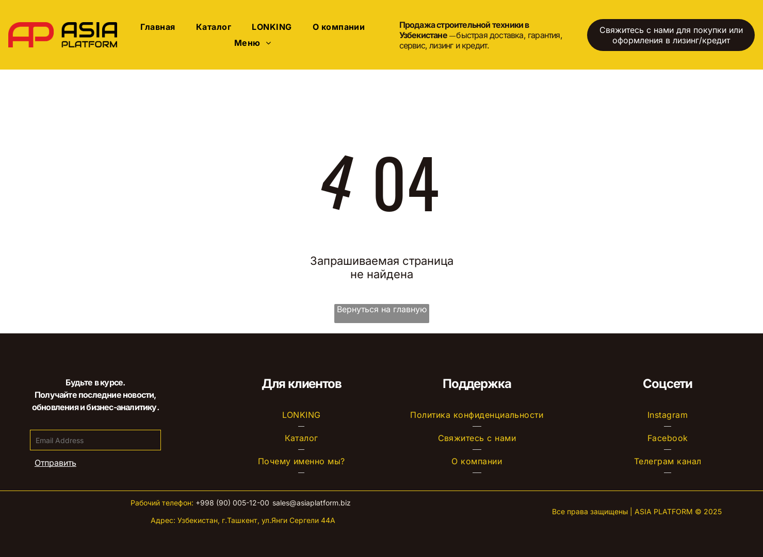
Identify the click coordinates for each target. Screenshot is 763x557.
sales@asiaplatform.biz (311, 502)
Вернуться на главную (382, 309)
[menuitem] (158, 27)
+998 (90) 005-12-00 (232, 502)
